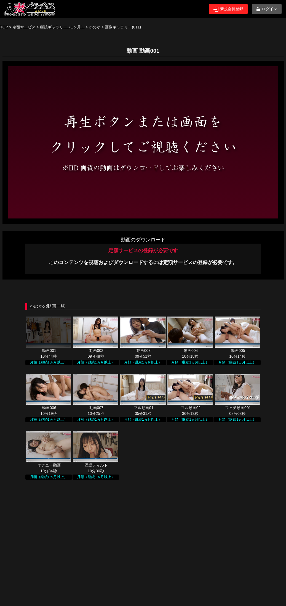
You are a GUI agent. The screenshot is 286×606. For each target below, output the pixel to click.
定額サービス (24, 27)
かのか (94, 27)
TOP (4, 27)
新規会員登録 (228, 9)
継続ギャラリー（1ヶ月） (62, 27)
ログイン (266, 9)
